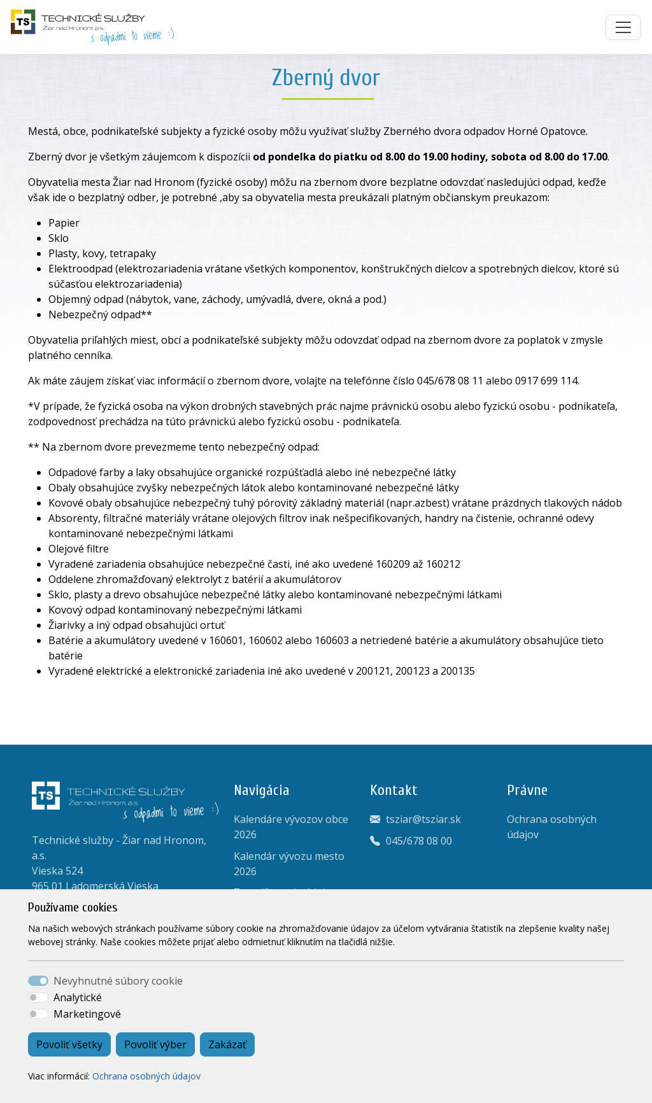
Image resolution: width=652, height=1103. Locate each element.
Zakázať (227, 1044)
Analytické (77, 997)
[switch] (38, 997)
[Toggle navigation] (623, 27)
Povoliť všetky (69, 1044)
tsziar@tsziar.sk (423, 819)
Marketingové (87, 1014)
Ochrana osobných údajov (146, 1076)
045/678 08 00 (419, 841)
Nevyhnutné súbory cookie (118, 981)
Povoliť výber (155, 1044)
